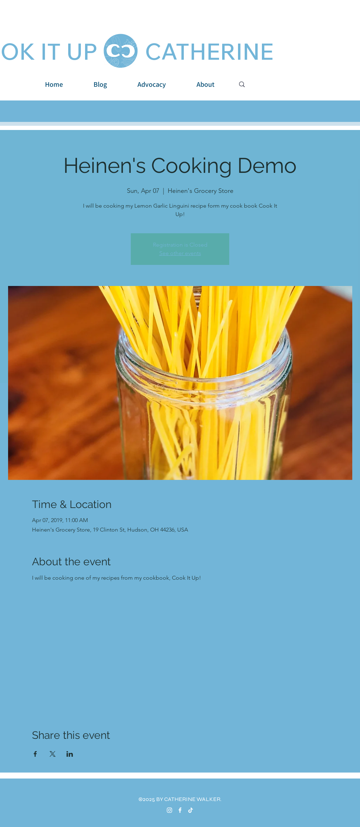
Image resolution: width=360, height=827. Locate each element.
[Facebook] (180, 810)
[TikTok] (190, 810)
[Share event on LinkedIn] (69, 754)
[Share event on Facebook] (35, 754)
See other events (180, 253)
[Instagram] (169, 810)
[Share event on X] (52, 754)
